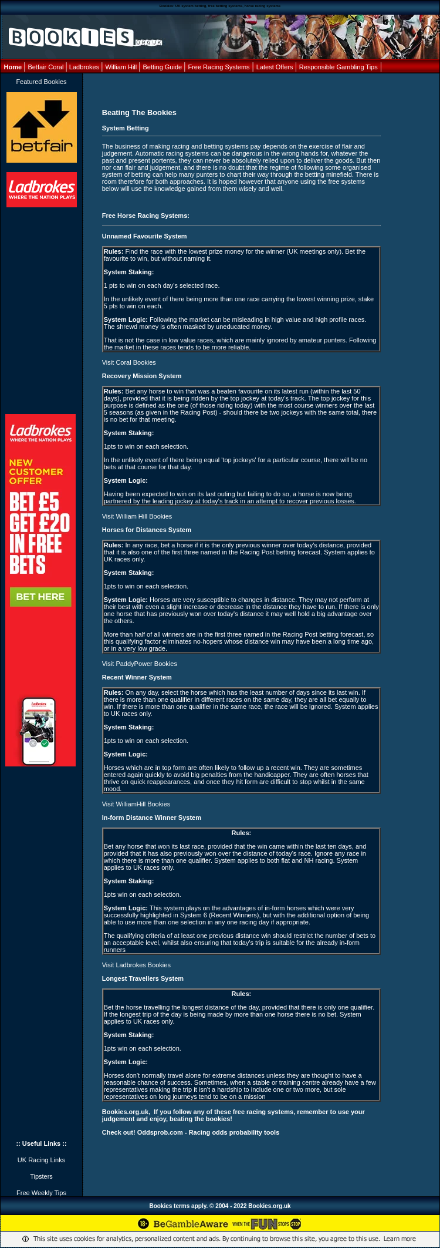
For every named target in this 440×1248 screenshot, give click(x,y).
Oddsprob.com (160, 1132)
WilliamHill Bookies (143, 804)
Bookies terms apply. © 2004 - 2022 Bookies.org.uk (219, 1206)
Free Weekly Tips (41, 1192)
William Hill (121, 66)
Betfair (37, 66)
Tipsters (41, 1176)
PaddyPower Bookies (146, 663)
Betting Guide (163, 66)
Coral (55, 66)
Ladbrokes (84, 66)
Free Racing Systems (218, 66)
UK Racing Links (41, 1159)
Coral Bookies (135, 362)
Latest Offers (275, 66)
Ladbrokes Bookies (143, 964)
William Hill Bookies (144, 516)
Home (14, 66)
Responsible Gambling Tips (338, 66)
